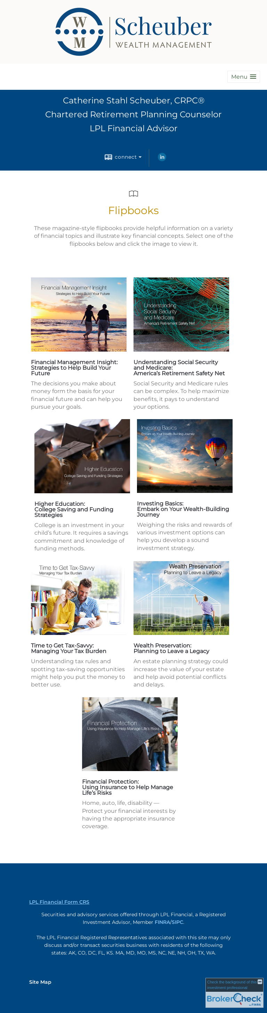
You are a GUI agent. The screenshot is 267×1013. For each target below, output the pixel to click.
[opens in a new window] (79, 349)
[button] (243, 77)
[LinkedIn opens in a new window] (162, 159)
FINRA (162, 922)
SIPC (177, 922)
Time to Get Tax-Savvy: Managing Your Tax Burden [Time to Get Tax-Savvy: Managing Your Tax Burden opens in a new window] (68, 648)
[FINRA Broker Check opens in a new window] (234, 993)
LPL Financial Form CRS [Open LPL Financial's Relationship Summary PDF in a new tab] (59, 902)
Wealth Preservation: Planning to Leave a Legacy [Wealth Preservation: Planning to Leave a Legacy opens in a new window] (171, 648)
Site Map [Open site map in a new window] (40, 982)
